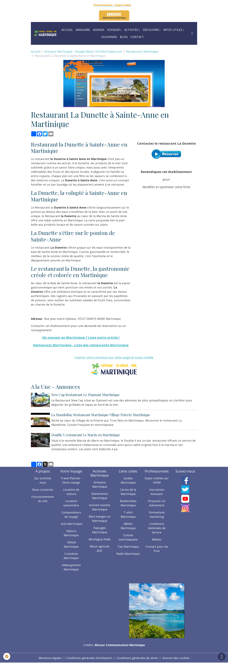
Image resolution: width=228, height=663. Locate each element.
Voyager (113, 30)
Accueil (67, 30)
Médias (157, 539)
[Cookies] (6, 656)
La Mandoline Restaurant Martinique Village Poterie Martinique (100, 415)
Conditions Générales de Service (157, 528)
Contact (137, 37)
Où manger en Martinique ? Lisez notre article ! (81, 337)
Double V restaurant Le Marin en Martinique (85, 435)
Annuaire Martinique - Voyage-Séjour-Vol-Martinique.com (83, 51)
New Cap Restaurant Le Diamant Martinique (85, 394)
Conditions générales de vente (137, 658)
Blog (124, 37)
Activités (131, 30)
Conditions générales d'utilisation (89, 658)
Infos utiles (173, 30)
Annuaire (83, 30)
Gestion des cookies (176, 658)
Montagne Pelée (100, 539)
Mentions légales (50, 658)
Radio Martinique (128, 554)
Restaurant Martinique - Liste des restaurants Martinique (81, 345)
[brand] (45, 33)
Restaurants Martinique (142, 51)
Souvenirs (109, 37)
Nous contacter (42, 489)
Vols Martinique (71, 524)
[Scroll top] (222, 657)
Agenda (98, 30)
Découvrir (151, 30)
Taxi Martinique (128, 546)
